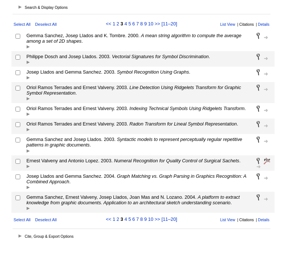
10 (150, 23)
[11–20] (169, 23)
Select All (22, 24)
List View (227, 24)
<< (108, 23)
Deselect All (45, 24)
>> (157, 23)
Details (263, 24)
